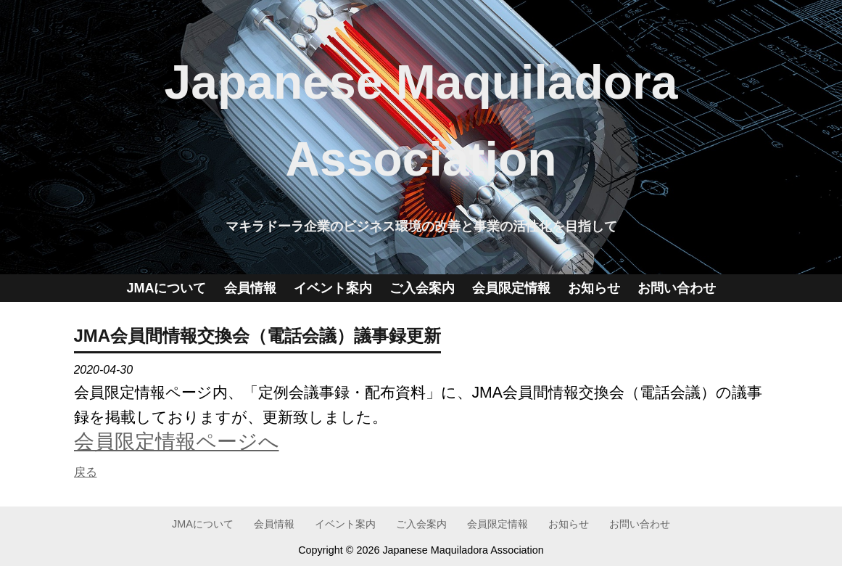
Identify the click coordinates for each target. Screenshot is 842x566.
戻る (85, 472)
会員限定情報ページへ (176, 441)
